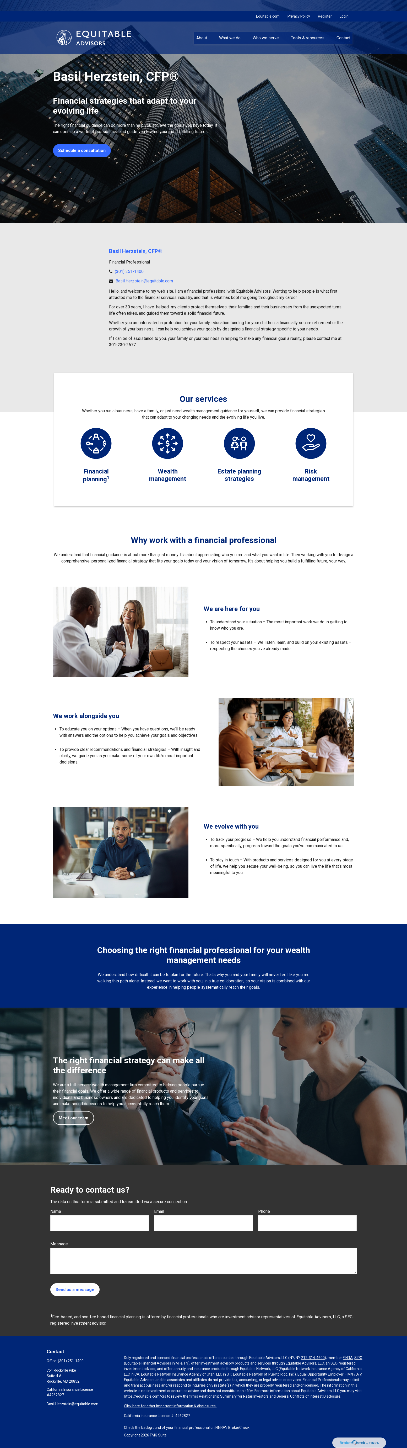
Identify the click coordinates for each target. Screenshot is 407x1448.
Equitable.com (268, 5)
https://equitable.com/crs (145, 1396)
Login (344, 5)
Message (59, 1243)
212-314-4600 (313, 1358)
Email (159, 1211)
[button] (201, 26)
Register (325, 5)
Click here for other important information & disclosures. (170, 1406)
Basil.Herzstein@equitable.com (144, 280)
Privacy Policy (298, 5)
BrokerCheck (238, 1427)
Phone (264, 1211)
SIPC (358, 1358)
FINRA (348, 1358)
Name (55, 1211)
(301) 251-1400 (129, 271)
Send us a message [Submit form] (75, 1289)
